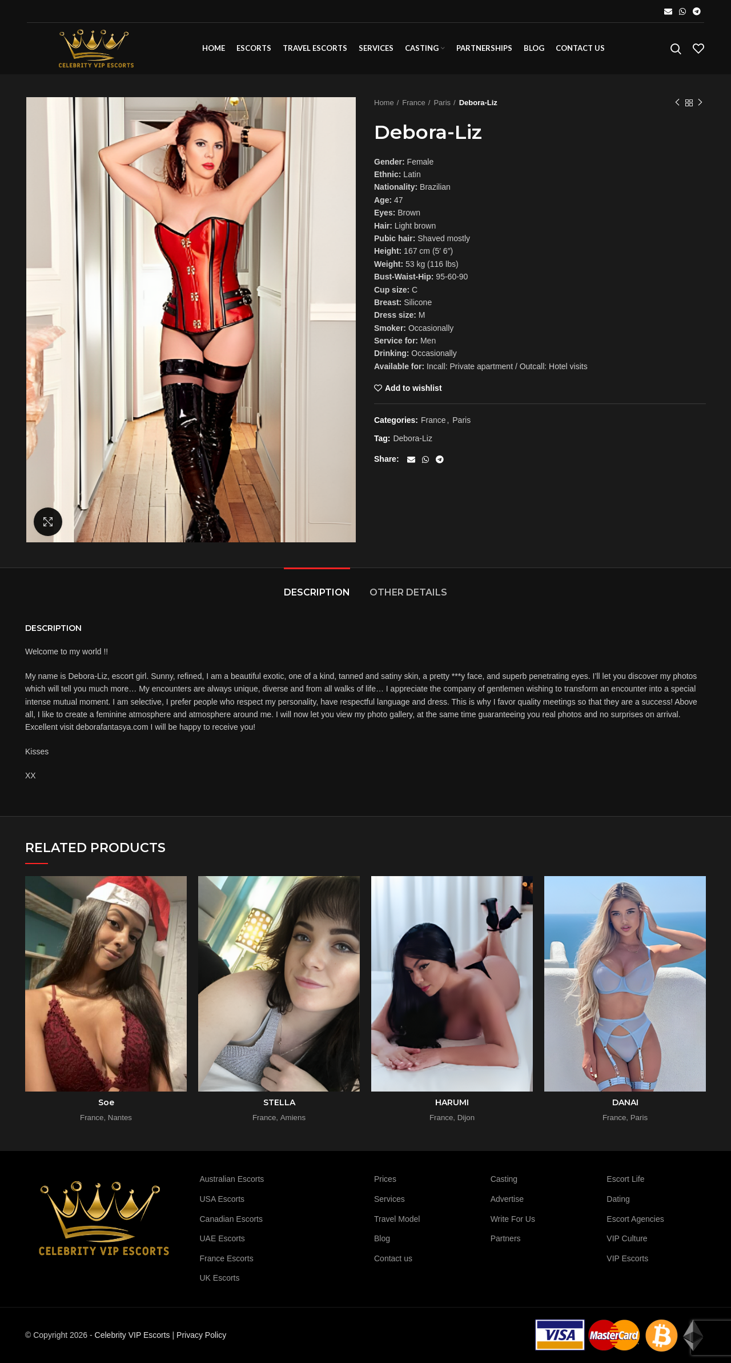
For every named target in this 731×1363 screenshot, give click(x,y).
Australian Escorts (232, 1179)
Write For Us (513, 1219)
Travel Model (397, 1219)
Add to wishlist (413, 388)
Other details (408, 592)
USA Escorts (222, 1199)
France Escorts (227, 1258)
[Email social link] (668, 11)
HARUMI (452, 1102)
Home (384, 102)
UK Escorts (220, 1277)
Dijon (466, 1117)
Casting (504, 1179)
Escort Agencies (635, 1219)
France (413, 102)
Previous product (677, 103)
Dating (618, 1199)
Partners (506, 1238)
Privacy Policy (201, 1335)
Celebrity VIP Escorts (132, 1335)
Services (389, 1199)
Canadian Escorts (231, 1219)
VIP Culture (627, 1238)
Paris (442, 102)
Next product (700, 103)
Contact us (393, 1258)
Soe (106, 1102)
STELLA (279, 1102)
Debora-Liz (412, 438)
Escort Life (625, 1179)
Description (317, 592)
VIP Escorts (627, 1258)
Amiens (293, 1117)
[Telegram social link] (696, 11)
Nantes (120, 1117)
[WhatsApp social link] (682, 11)
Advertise (507, 1199)
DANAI (625, 1102)
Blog (382, 1238)
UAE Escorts (222, 1238)
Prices (385, 1179)
